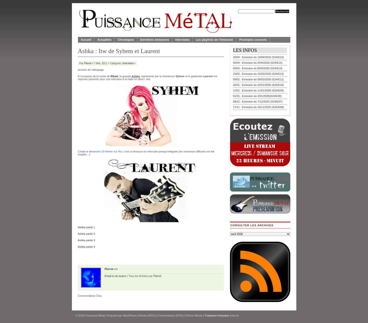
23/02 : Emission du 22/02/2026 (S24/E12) (258, 73)
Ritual (114, 76)
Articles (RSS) (146, 315)
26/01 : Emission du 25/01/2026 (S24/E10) (258, 84)
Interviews (182, 39)
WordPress (129, 315)
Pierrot (87, 63)
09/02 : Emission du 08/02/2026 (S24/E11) (258, 79)
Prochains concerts (253, 39)
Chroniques (126, 39)
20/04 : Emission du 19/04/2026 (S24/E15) (258, 57)
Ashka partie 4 (86, 246)
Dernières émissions (154, 39)
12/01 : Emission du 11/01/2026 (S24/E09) (258, 90)
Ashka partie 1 (86, 227)
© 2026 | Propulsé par (99, 315)
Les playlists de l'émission (214, 39)
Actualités (104, 39)
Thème (194, 315)
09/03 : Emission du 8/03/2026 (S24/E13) (258, 68)
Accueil (86, 39)
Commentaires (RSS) (170, 315)
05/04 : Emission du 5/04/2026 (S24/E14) (258, 62)
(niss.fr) (234, 315)
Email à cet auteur (115, 276)
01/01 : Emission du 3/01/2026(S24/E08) (257, 96)
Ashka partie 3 (86, 240)
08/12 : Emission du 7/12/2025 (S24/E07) (258, 101)
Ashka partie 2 (86, 233)
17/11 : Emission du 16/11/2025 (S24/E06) (258, 107)
